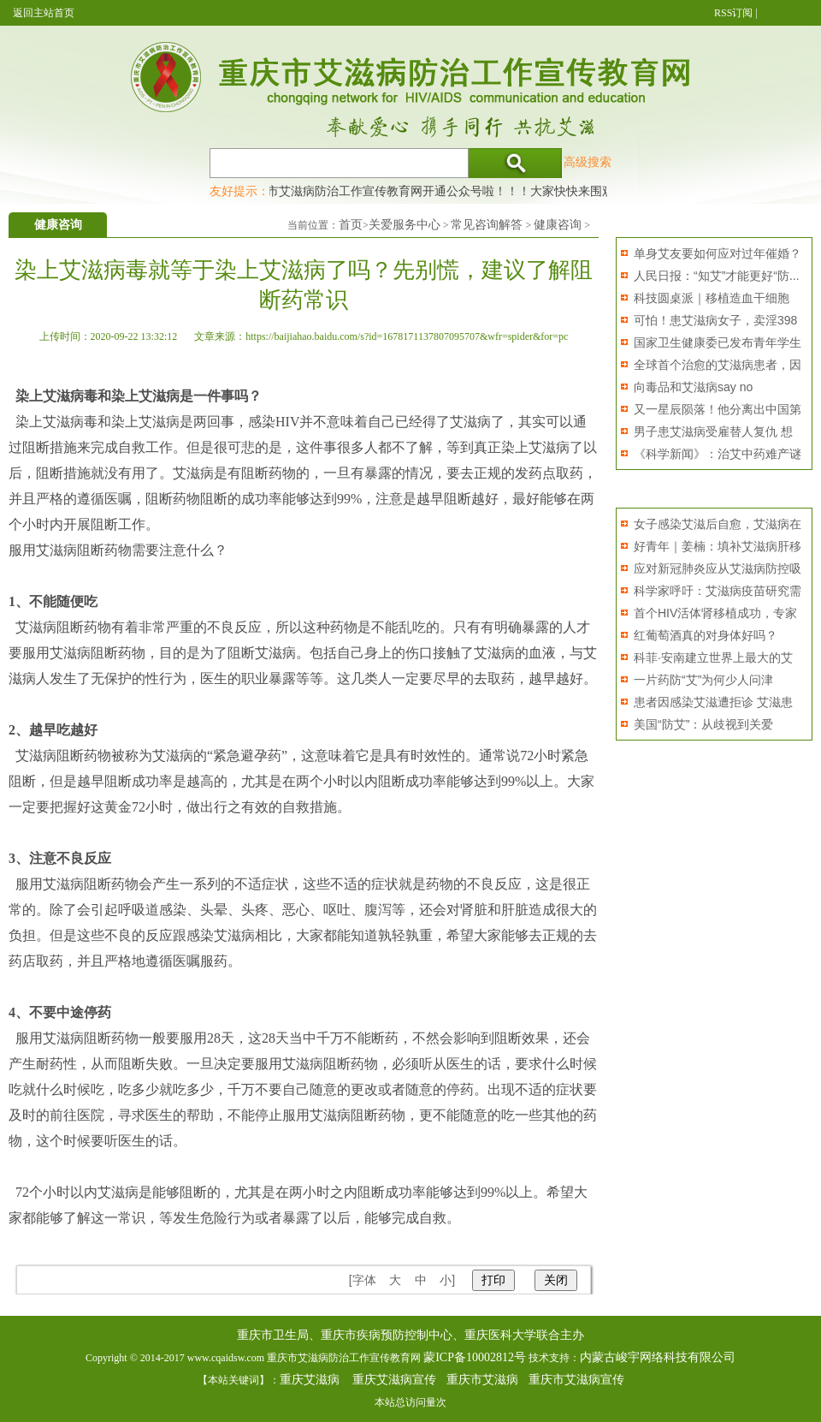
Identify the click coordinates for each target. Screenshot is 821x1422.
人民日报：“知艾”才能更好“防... (717, 276)
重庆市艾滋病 (482, 1379)
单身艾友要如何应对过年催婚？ (717, 253)
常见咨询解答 (487, 224)
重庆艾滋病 (310, 1379)
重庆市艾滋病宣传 (576, 1379)
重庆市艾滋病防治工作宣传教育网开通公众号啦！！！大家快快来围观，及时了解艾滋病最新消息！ (508, 191)
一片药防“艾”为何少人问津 (703, 680)
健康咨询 (558, 224)
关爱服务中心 (404, 224)
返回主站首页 (43, 13)
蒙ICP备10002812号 (474, 1357)
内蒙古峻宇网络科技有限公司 (657, 1357)
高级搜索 (587, 162)
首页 (351, 224)
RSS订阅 (733, 13)
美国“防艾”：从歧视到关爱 (703, 724)
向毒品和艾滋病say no (693, 387)
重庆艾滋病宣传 (394, 1379)
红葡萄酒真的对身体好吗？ (705, 635)
